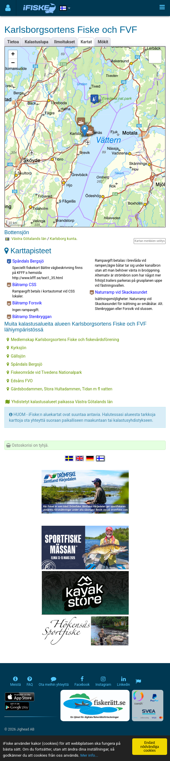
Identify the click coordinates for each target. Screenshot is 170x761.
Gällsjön (16, 356)
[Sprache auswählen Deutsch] (90, 458)
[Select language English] (80, 458)
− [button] (13, 63)
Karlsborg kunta (63, 238)
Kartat (86, 42)
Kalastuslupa (36, 42)
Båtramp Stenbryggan (29, 317)
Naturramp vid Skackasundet (118, 292)
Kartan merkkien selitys (150, 241)
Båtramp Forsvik (24, 303)
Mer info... (89, 755)
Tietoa (13, 42)
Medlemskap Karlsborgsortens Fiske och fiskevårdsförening (63, 339)
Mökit (103, 42)
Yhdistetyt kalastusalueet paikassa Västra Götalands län (59, 401)
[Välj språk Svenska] (69, 458)
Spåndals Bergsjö (25, 261)
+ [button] (13, 54)
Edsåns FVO (20, 380)
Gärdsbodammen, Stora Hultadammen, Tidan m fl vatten (59, 389)
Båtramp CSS (21, 285)
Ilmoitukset (64, 42)
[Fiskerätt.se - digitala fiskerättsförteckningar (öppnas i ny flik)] (95, 705)
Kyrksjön (16, 347)
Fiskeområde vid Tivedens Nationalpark (44, 372)
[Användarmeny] (8, 8)
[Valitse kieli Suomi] (100, 458)
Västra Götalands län (28, 238)
